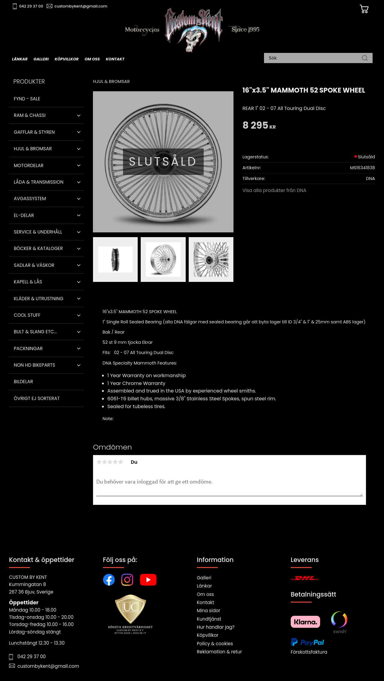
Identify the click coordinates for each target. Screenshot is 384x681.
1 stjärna (99, 462)
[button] (79, 115)
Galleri (204, 578)
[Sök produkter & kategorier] (315, 59)
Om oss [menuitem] (92, 59)
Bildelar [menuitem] (23, 381)
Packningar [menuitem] (28, 348)
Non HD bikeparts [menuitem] (34, 365)
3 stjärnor (109, 462)
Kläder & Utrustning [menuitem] (38, 298)
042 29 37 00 (32, 6)
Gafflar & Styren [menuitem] (34, 132)
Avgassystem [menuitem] (30, 198)
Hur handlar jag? (216, 627)
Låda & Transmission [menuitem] (38, 182)
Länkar (204, 586)
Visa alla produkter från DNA (274, 190)
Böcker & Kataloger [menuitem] (38, 248)
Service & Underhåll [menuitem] (38, 232)
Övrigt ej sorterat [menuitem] (37, 398)
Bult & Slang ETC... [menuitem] (35, 331)
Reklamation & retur (219, 652)
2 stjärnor (104, 462)
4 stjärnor (115, 462)
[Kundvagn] (362, 9)
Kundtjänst (209, 619)
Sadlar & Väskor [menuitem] (34, 265)
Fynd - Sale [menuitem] (27, 99)
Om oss (205, 594)
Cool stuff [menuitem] (27, 315)
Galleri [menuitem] (41, 59)
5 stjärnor (120, 462)
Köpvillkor (207, 635)
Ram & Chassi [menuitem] (30, 115)
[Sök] (365, 59)
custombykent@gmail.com (81, 6)
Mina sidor (208, 610)
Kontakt (205, 602)
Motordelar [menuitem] (29, 165)
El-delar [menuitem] (24, 215)
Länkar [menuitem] (20, 59)
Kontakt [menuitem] (115, 59)
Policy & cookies (215, 643)
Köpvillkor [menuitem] (67, 59)
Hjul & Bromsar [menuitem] (33, 148)
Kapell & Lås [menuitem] (28, 282)
